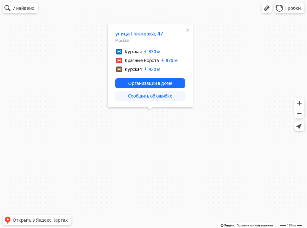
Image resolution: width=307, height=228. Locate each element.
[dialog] (150, 65)
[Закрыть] (187, 30)
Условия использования (255, 225)
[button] (267, 8)
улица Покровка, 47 (139, 34)
